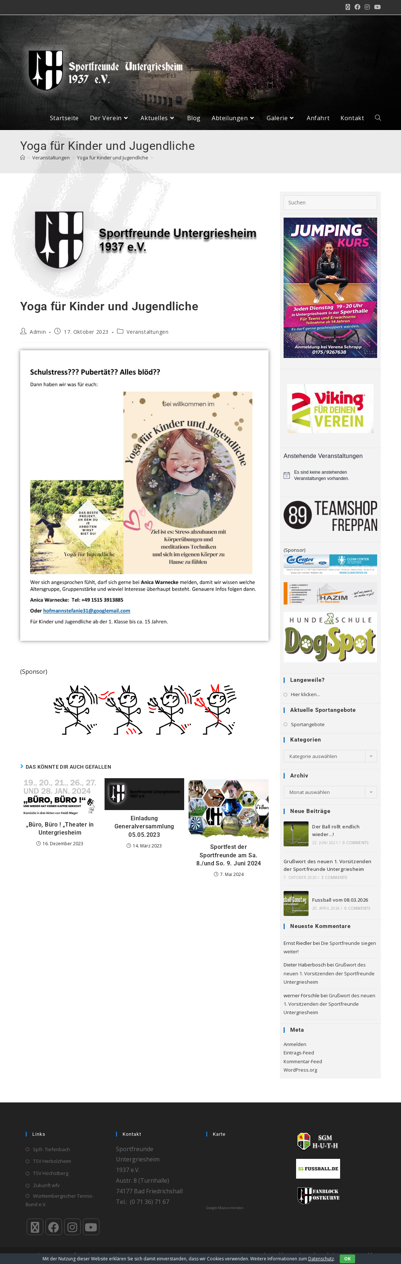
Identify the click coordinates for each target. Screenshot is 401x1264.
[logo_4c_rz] (330, 642)
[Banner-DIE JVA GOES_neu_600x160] (144, 715)
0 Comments (355, 848)
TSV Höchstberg (50, 1173)
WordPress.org (300, 1075)
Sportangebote (308, 730)
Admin (38, 337)
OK (347, 1259)
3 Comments (334, 883)
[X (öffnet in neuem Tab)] (347, 7)
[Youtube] (91, 1227)
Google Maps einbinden (225, 1208)
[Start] (22, 163)
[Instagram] (72, 1227)
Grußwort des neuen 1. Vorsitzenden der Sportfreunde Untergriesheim (329, 979)
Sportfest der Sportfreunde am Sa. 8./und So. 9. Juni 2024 (228, 861)
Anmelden (295, 1049)
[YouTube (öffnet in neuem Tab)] (376, 7)
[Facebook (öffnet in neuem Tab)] (357, 7)
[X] (35, 1227)
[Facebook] (53, 1227)
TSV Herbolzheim (52, 1161)
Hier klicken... (305, 700)
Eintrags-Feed (299, 1058)
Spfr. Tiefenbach (51, 1149)
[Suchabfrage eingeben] (330, 208)
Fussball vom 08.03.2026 (340, 905)
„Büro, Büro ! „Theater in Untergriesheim (60, 834)
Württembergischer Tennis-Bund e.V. (60, 1200)
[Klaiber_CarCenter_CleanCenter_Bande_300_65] (330, 569)
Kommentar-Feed (303, 1067)
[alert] (330, 481)
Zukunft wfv (46, 1185)
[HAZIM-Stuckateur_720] (330, 598)
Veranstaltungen (147, 337)
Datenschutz (321, 1259)
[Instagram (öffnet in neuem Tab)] (367, 7)
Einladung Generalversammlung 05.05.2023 (144, 832)
